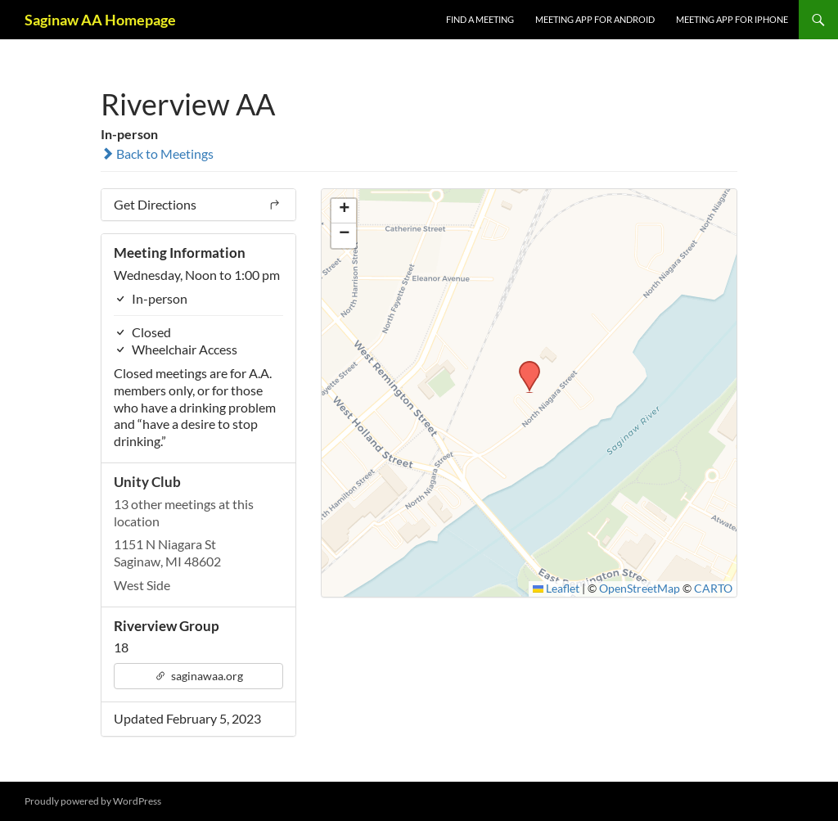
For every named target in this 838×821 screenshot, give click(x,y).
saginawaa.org (199, 676)
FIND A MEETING (480, 19)
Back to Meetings (157, 153)
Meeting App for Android (595, 19)
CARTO (713, 588)
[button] (524, 366)
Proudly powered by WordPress (93, 801)
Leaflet (556, 588)
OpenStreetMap (639, 588)
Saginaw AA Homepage (100, 20)
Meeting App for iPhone (732, 19)
